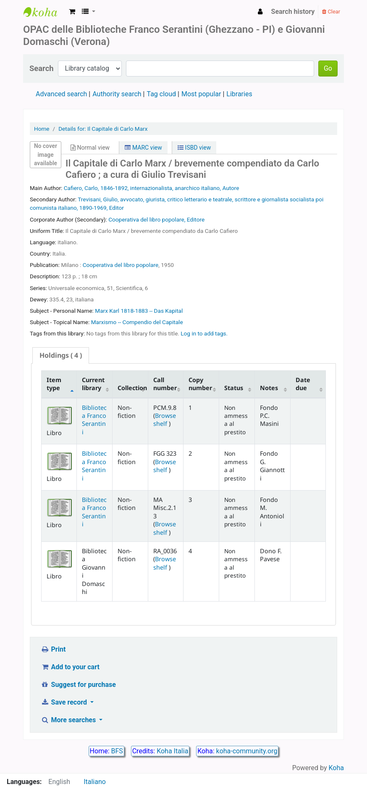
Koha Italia (172, 751)
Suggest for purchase (78, 685)
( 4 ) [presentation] (60, 355)
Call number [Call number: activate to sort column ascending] (165, 384)
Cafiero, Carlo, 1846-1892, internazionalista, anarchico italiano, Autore (151, 188)
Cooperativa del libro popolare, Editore (156, 219)
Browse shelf (164, 420)
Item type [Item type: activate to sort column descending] (54, 384)
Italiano (95, 782)
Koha (336, 768)
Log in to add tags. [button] (204, 333)
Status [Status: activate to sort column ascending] (233, 388)
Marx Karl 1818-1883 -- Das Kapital (139, 310)
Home (42, 128)
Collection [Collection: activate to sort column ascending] (132, 388)
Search (41, 68)
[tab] (60, 355)
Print (53, 649)
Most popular (201, 94)
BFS (117, 751)
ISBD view (194, 147)
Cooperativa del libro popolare (121, 264)
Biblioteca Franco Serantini (94, 420)
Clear (331, 11)
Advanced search (61, 94)
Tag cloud (161, 94)
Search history (293, 12)
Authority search (116, 94)
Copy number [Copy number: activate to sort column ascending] (200, 384)
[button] (72, 11)
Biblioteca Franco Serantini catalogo (45, 11)
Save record (65, 702)
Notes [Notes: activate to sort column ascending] (269, 388)
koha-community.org (247, 751)
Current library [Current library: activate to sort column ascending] (93, 384)
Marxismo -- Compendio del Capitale (137, 322)
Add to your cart (70, 667)
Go (328, 68)
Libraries (239, 94)
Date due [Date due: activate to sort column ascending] (303, 384)
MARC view (143, 147)
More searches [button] (69, 720)
